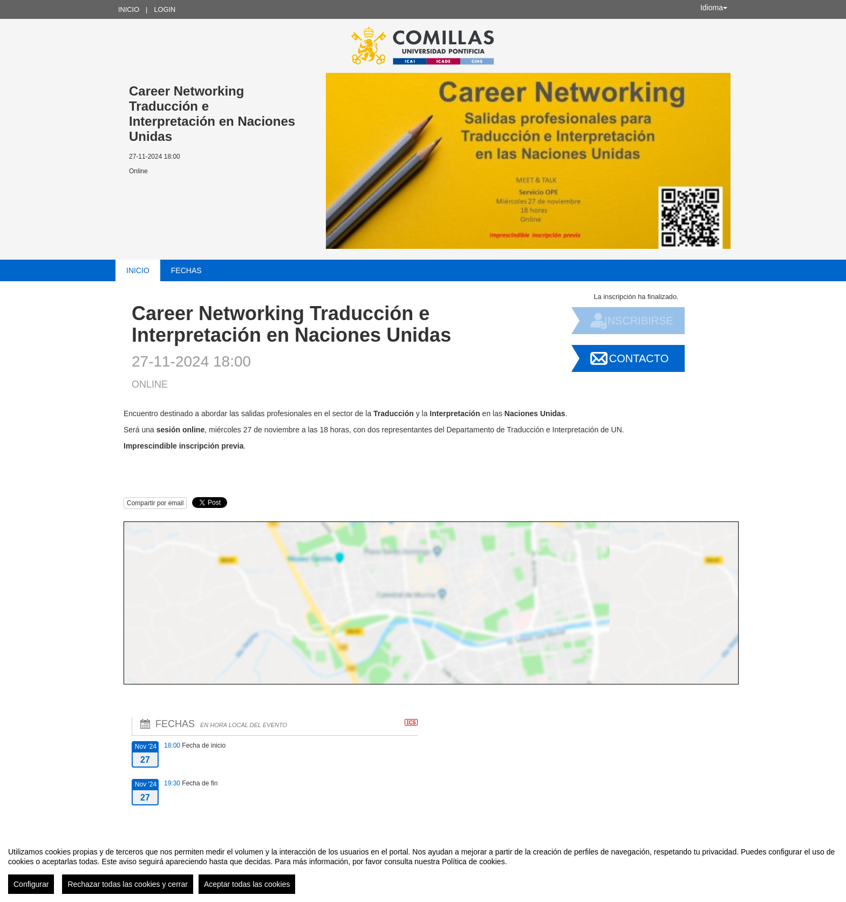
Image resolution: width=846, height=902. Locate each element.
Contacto (638, 358)
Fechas (186, 270)
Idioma (713, 7)
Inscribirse (638, 321)
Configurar (31, 884)
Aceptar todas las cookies (247, 884)
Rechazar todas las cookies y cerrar (127, 884)
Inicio (128, 9)
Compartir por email (155, 503)
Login (164, 9)
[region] (423, 866)
